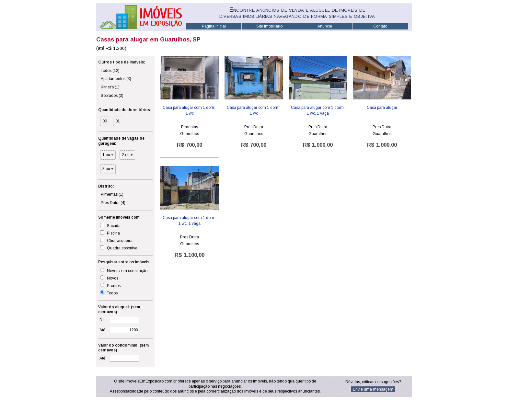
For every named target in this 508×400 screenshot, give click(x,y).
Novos (109, 277)
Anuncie (325, 26)
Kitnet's (110, 87)
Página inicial (214, 26)
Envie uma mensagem (373, 389)
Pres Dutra (113, 202)
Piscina (110, 232)
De (102, 320)
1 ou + (107, 155)
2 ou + (127, 155)
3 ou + (107, 168)
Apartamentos (116, 78)
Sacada (110, 225)
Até (102, 330)
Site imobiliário (269, 26)
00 (104, 121)
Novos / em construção (123, 270)
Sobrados (112, 95)
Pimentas (112, 194)
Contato (380, 26)
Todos (110, 70)
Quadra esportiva (118, 247)
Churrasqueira (116, 240)
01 (117, 121)
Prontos (110, 285)
